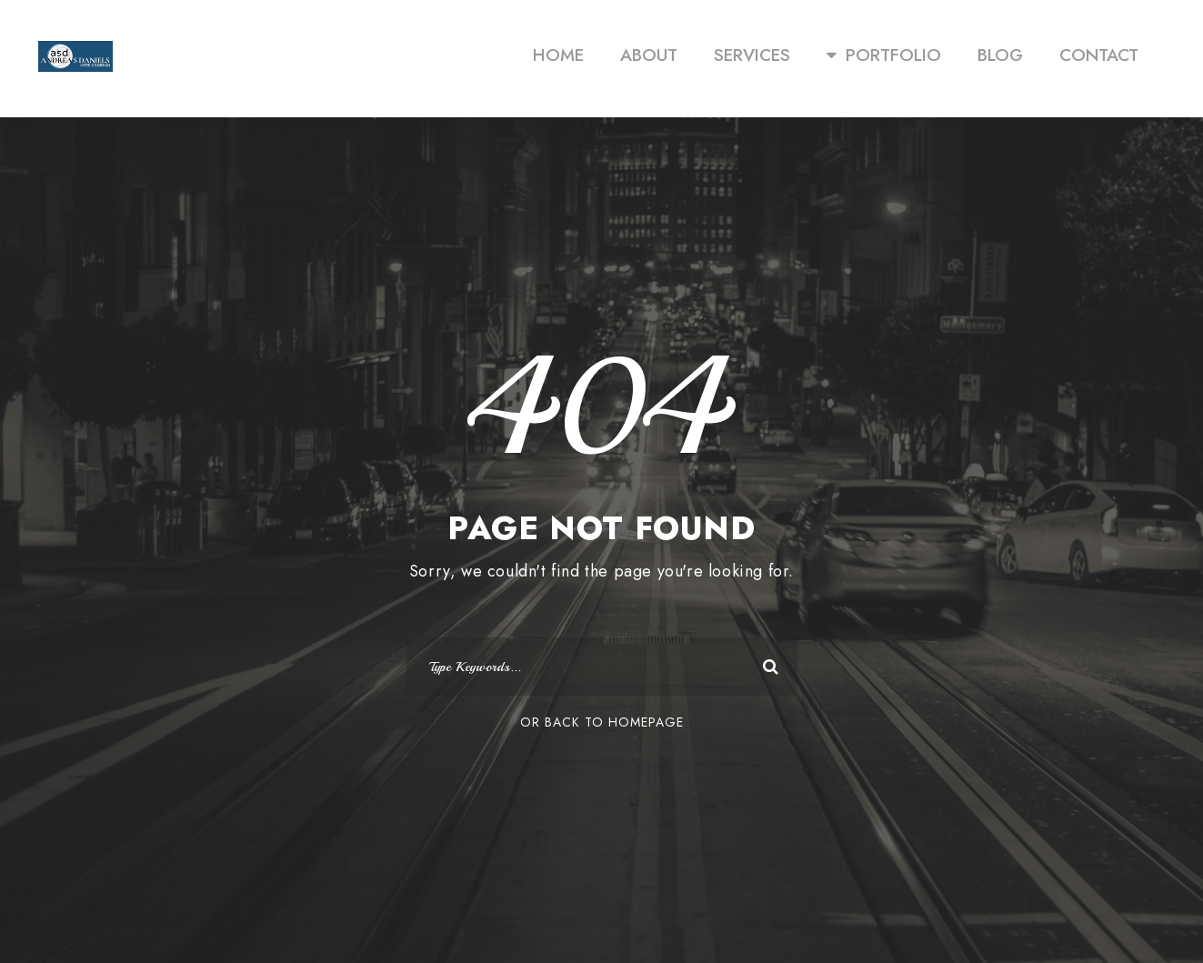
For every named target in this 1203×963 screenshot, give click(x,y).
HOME (558, 55)
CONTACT (1098, 55)
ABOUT (648, 55)
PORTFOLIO (884, 55)
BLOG (1000, 55)
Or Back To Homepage (602, 722)
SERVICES (752, 55)
